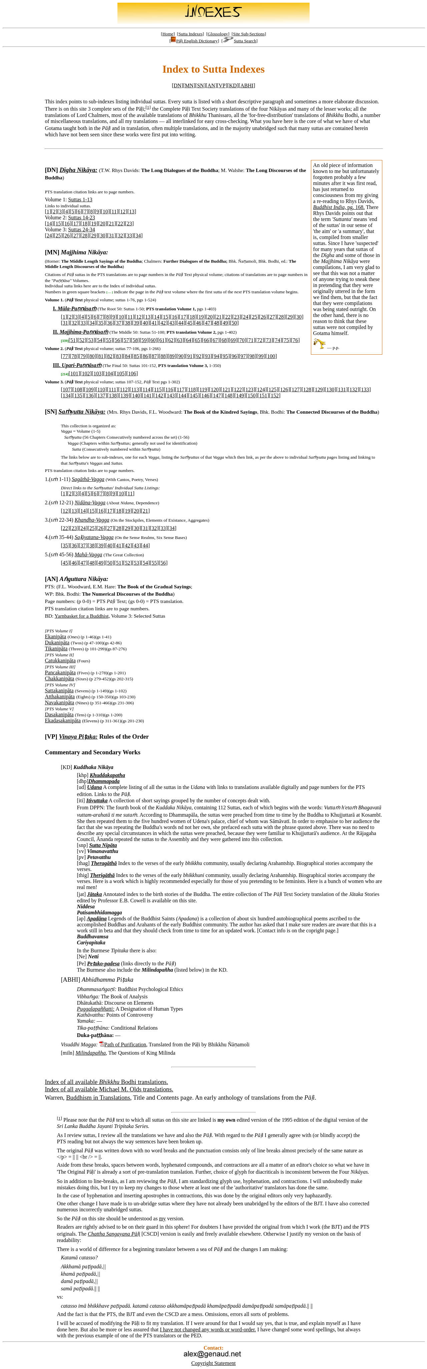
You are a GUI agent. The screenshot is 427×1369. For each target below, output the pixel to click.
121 (226, 389)
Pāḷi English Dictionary (194, 40)
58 (135, 340)
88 (163, 356)
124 (261, 389)
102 (86, 373)
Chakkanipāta (59, 678)
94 (216, 356)
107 (67, 389)
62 (170, 340)
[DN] (51, 169)
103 (97, 373)
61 (161, 340)
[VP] (51, 736)
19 (93, 223)
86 (145, 356)
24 (49, 235)
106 (132, 373)
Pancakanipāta (60, 672)
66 (206, 340)
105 (120, 373)
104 (109, 373)
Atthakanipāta (60, 696)
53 (90, 340)
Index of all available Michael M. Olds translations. (109, 1089)
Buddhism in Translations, (98, 1097)
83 (118, 356)
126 (284, 389)
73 (268, 340)
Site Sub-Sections (249, 33)
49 (225, 323)
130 (330, 389)
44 (180, 323)
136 (90, 395)
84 (127, 356)
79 (83, 356)
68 (224, 340)
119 (203, 389)
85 (136, 356)
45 (189, 323)
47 (207, 323)
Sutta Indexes (190, 33)
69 (233, 340)
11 (113, 211)
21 (111, 223)
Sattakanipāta (59, 690)
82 (109, 356)
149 (240, 395)
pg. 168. (339, 207)
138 (113, 395)
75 (286, 340)
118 (192, 389)
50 (234, 323)
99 (261, 356)
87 (154, 356)
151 (263, 395)
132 (354, 389)
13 (131, 211)
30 (102, 235)
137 (101, 395)
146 (205, 395)
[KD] (66, 767)
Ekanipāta (55, 636)
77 (65, 356)
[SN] (51, 411)
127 (296, 389)
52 (81, 340)
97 (243, 356)
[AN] (51, 578)
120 (215, 389)
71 (251, 340)
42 (163, 323)
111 (112, 389)
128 (307, 389)
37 (118, 323)
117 (180, 389)
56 (117, 340)
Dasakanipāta (59, 714)
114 (146, 389)
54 (99, 340)
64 (188, 340)
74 (277, 340)
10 (105, 211)
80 (92, 356)
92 (198, 356)
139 (124, 395)
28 (84, 235)
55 (108, 340)
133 (365, 389)
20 (102, 223)
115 (157, 389)
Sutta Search (239, 40)
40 (145, 323)
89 (172, 356)
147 (217, 395)
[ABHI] (70, 979)
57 (126, 340)
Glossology (218, 33)
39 (136, 323)
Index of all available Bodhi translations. (106, 1081)
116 (169, 389)
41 (154, 323)
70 (242, 340)
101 (74, 373)
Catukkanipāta (60, 660)
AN (211, 85)
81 (100, 356)
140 (136, 395)
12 (122, 211)
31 (111, 235)
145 (194, 395)
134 (67, 395)
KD (233, 85)
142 (159, 395)
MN (189, 85)
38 (127, 323)
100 (271, 356)
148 (229, 395)
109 (90, 389)
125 (273, 389)
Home (167, 33)
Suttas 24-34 (81, 229)
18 (84, 223)
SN (200, 85)
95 (225, 356)
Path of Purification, (125, 1044)
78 (74, 356)
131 (342, 389)
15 (58, 223)
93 (207, 356)
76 (295, 340)
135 (78, 395)
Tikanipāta (56, 648)
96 (234, 356)
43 (172, 323)
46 (198, 323)
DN (177, 85)
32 (120, 235)
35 (100, 323)
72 (260, 340)
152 (275, 395)
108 (78, 389)
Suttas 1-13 (80, 199)
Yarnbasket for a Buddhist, (82, 616)
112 (123, 389)
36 (109, 323)
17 (76, 223)
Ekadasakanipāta (63, 720)
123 (250, 389)
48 (216, 323)
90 (180, 356)
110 (101, 389)
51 (73, 340)
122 (238, 389)
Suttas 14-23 (81, 217)
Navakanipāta (59, 702)
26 (67, 235)
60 (153, 340)
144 (182, 395)
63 (179, 340)
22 (120, 223)
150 (252, 395)
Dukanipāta (57, 642)
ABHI (246, 85)
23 (129, 223)
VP (222, 85)
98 (252, 356)
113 (135, 389)
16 (67, 223)
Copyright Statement (213, 1363)
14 (49, 223)
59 (144, 340)
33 (129, 235)
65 (197, 340)
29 (93, 235)
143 (171, 395)
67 (215, 340)
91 (189, 356)
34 (138, 235)
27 (76, 235)
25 (58, 235)
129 (319, 389)
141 (147, 395)
